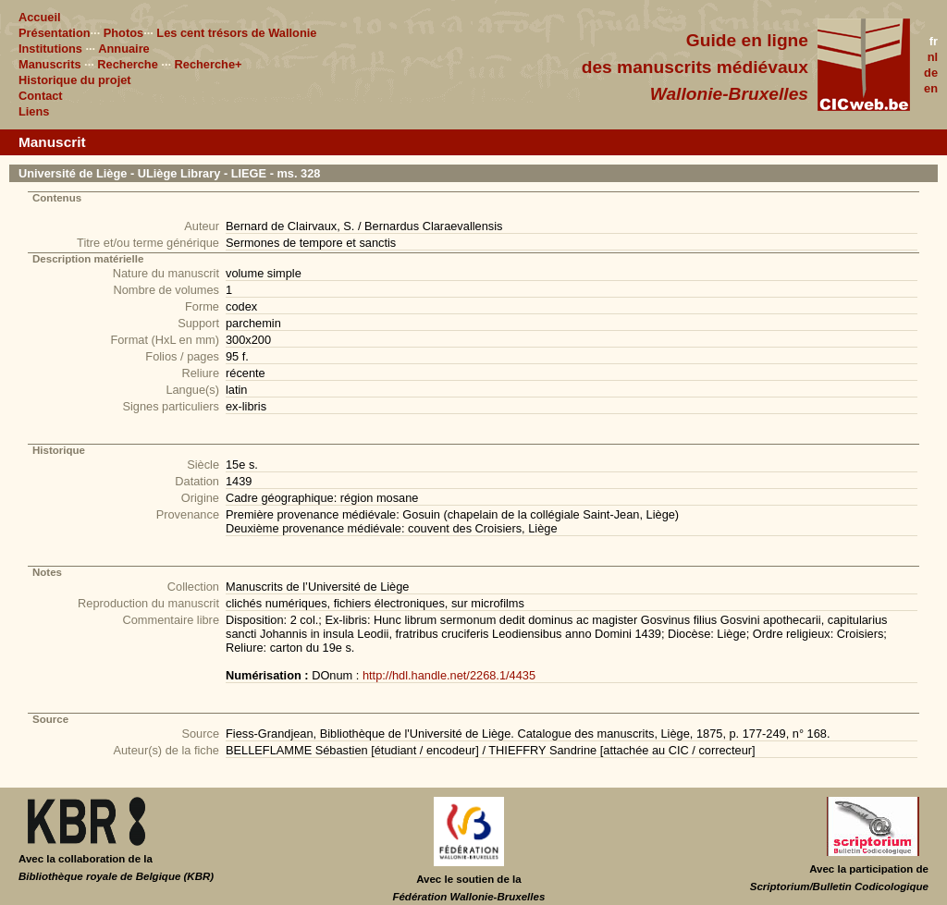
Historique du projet (74, 80)
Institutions (50, 48)
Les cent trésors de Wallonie (236, 33)
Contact (40, 96)
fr (933, 41)
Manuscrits (49, 64)
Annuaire (123, 48)
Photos (123, 33)
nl (933, 57)
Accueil (39, 17)
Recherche (127, 64)
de (931, 72)
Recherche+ (208, 64)
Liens (33, 111)
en (931, 88)
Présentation (54, 33)
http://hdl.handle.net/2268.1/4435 (449, 675)
